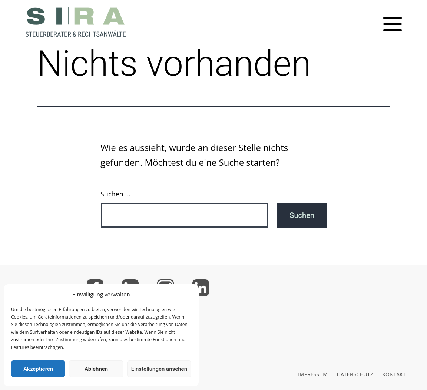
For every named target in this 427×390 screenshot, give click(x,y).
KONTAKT (394, 374)
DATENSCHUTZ (355, 374)
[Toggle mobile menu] (392, 24)
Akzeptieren (38, 369)
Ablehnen (96, 369)
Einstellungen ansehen (159, 369)
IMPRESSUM (313, 374)
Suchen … (115, 193)
